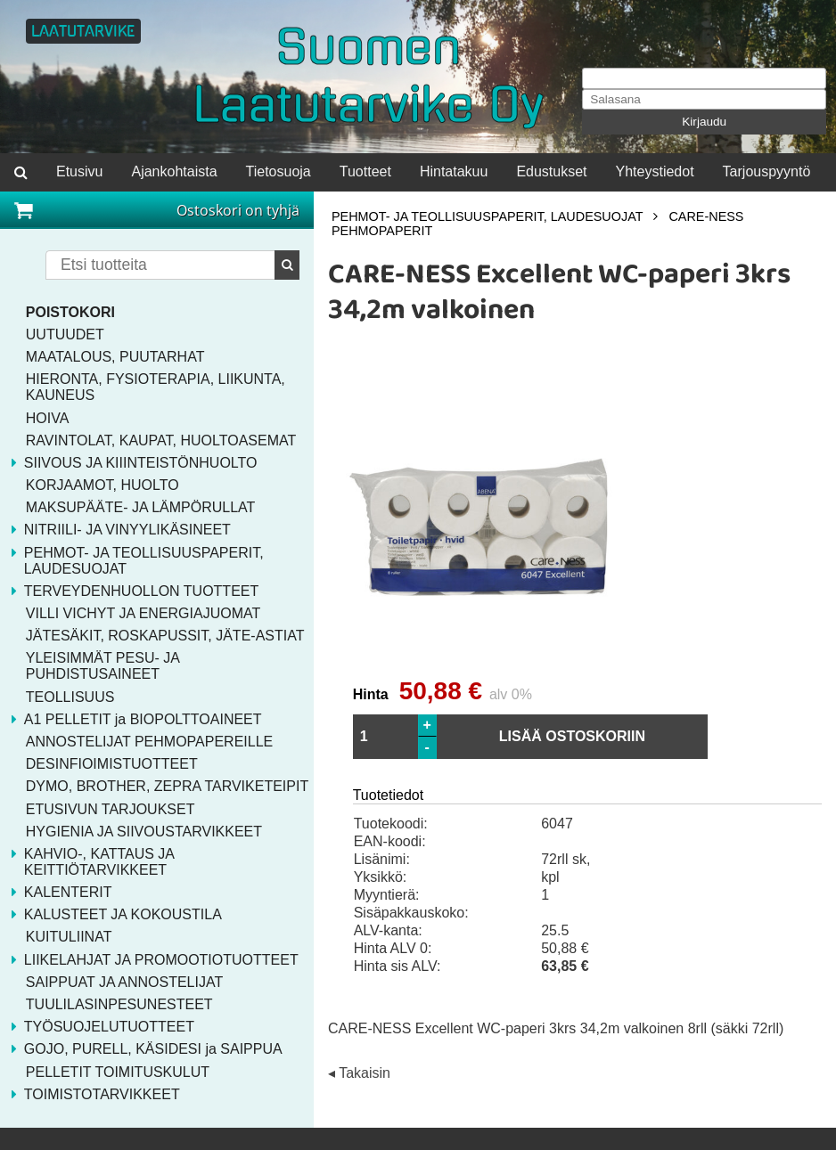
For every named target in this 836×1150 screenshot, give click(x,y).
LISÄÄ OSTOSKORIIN (572, 736)
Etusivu (79, 171)
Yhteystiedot (655, 171)
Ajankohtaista (174, 171)
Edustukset (551, 171)
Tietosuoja (278, 171)
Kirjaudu (704, 121)
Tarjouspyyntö (767, 171)
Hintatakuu (454, 171)
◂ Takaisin (359, 1073)
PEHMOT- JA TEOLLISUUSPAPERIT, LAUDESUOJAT (487, 216)
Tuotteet (365, 171)
